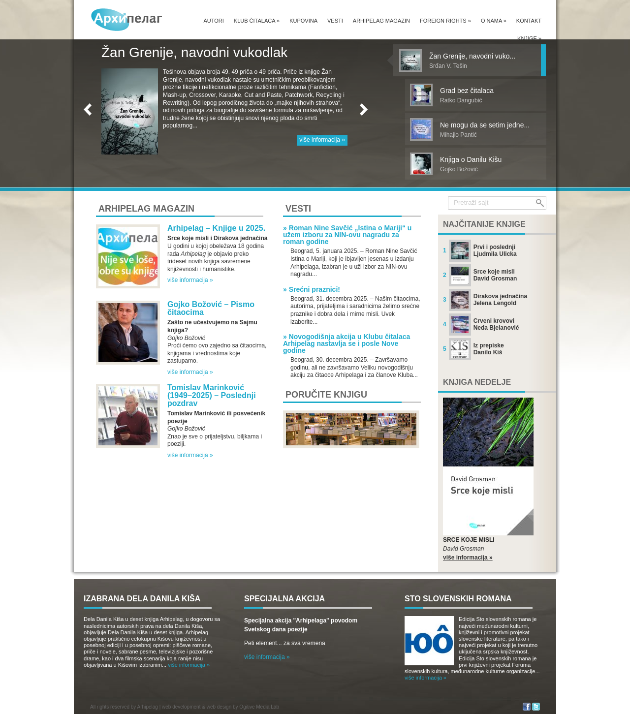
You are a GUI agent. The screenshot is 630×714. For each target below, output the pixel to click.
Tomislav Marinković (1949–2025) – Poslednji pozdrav (211, 395)
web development (181, 707)
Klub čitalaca (257, 21)
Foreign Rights (445, 21)
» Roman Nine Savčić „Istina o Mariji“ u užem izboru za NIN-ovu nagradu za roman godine (347, 235)
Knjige (529, 38)
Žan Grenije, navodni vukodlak (194, 52)
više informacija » (322, 139)
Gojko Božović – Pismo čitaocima (210, 308)
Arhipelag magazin (381, 21)
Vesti (335, 21)
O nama (493, 21)
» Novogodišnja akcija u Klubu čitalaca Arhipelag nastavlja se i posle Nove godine (346, 343)
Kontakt (528, 21)
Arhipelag (147, 707)
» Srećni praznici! (311, 289)
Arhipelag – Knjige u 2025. (216, 228)
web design (219, 707)
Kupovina (303, 21)
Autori (213, 21)
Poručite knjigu (326, 395)
